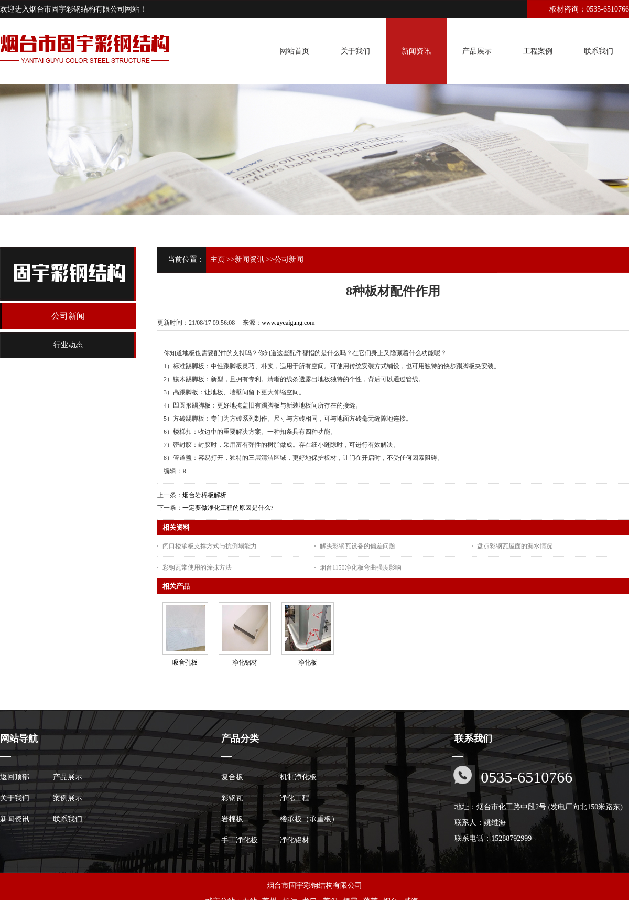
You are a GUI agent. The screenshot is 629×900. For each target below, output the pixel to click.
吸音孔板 (185, 662)
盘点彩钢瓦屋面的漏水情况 (514, 546)
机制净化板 (298, 777)
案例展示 (67, 798)
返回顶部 (14, 777)
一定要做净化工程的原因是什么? (227, 507)
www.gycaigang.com (288, 322)
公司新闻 (288, 259)
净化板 (307, 662)
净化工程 (294, 798)
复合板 (232, 777)
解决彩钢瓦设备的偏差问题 (357, 546)
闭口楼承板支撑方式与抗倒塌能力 (209, 546)
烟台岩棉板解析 (204, 495)
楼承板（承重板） (309, 819)
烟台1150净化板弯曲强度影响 (361, 567)
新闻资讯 (249, 259)
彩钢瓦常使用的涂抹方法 (197, 567)
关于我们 (14, 798)
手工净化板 (239, 840)
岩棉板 (232, 819)
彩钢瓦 (232, 798)
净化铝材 (244, 662)
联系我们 (67, 819)
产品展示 (67, 777)
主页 (217, 259)
